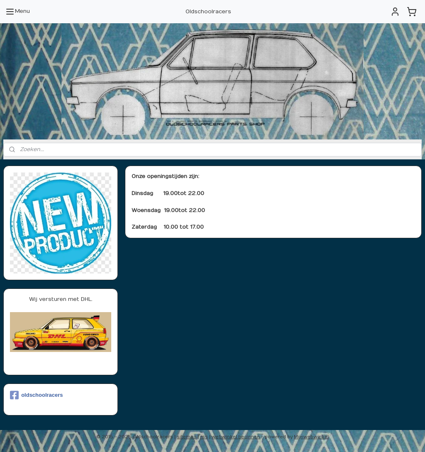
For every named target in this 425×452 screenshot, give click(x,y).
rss (204, 437)
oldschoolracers (36, 395)
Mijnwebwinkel (311, 437)
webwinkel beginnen (236, 437)
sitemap (186, 437)
